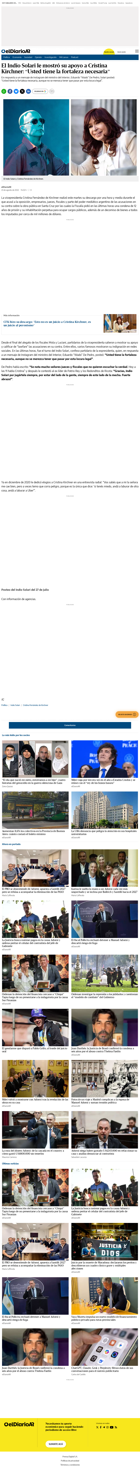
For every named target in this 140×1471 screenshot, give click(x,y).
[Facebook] (10, 91)
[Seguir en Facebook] (100, 1427)
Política (6, 57)
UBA (53, 3)
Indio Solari (15, 705)
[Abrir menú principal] (137, 51)
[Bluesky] (16, 91)
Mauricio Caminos (9, 1157)
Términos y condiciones (70, 1465)
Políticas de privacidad (70, 1461)
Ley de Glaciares (76, 3)
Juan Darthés (112, 3)
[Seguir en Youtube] (111, 1427)
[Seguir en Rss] (116, 1427)
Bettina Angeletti (45, 3)
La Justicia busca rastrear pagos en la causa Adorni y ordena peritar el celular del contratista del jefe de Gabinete (31, 943)
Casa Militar (93, 3)
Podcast (74, 57)
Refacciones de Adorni (63, 3)
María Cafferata (8, 895)
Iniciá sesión (121, 52)
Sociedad (28, 57)
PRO (19, 3)
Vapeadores (129, 3)
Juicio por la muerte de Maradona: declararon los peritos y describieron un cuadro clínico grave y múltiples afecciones (104, 1265)
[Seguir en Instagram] (107, 1427)
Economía (17, 57)
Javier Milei (36, 3)
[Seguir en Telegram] (104, 1427)
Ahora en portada (11, 844)
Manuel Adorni (26, 3)
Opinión (38, 57)
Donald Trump (102, 3)
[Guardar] (51, 91)
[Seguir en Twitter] (97, 1427)
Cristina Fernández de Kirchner (35, 705)
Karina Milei (85, 3)
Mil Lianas (63, 57)
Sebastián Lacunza (79, 1157)
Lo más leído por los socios (16, 735)
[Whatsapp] (3, 91)
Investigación (51, 57)
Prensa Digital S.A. (70, 1456)
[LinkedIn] (28, 91)
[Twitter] (22, 91)
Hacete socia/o (109, 52)
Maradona (121, 3)
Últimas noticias (10, 1163)
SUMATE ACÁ (56, 1444)
